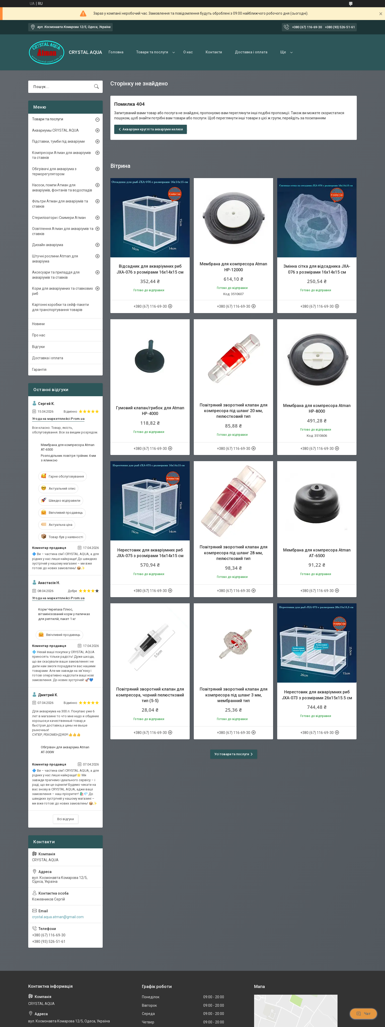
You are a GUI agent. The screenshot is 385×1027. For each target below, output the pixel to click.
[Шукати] (96, 87)
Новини (38, 324)
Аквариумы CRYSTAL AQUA (55, 130)
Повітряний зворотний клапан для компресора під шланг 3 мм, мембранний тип (233, 695)
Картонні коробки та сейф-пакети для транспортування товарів (60, 307)
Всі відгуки (65, 819)
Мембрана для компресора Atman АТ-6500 (317, 553)
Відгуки (38, 347)
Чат (363, 1013)
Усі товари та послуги (231, 754)
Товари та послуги (152, 52)
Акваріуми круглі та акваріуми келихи (152, 129)
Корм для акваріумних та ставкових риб (62, 291)
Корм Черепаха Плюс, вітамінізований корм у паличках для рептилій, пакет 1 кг (64, 614)
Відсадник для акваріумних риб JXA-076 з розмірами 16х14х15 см (150, 269)
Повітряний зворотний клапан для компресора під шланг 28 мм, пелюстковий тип (233, 553)
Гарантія (39, 369)
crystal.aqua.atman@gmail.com (58, 917)
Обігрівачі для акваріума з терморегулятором (54, 171)
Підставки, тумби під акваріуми (58, 141)
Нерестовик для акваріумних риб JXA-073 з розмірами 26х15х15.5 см (317, 695)
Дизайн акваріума (47, 245)
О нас (188, 52)
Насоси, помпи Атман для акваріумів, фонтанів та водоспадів (62, 187)
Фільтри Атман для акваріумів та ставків (60, 203)
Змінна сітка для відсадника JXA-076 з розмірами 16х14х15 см (316, 269)
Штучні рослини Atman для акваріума (55, 258)
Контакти (214, 52)
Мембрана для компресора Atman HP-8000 (317, 408)
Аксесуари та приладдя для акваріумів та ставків (56, 274)
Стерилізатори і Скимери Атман (59, 218)
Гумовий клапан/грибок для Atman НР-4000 (150, 410)
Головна (116, 52)
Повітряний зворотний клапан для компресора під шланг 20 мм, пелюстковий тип (233, 411)
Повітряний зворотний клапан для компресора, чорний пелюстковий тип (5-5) (150, 695)
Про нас (38, 335)
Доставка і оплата (251, 52)
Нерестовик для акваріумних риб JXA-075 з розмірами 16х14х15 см (150, 553)
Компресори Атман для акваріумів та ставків (61, 155)
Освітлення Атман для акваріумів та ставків (62, 231)
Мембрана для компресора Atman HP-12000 (233, 266)
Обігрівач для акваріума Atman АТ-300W (65, 749)
